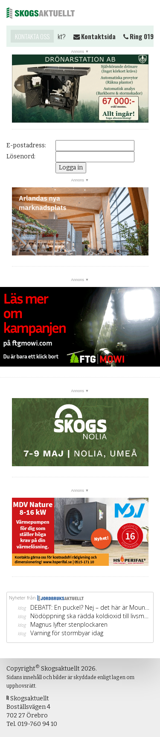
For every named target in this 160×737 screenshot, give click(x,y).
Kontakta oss (32, 36)
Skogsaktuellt (40, 12)
